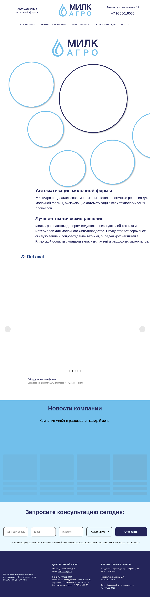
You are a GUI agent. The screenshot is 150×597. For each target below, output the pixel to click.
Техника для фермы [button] (53, 24)
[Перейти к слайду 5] (80, 371)
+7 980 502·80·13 (84, 580)
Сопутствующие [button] (105, 24)
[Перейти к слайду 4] (77, 371)
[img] (32, 256)
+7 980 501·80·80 (65, 577)
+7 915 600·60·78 (108, 580)
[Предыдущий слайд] (8, 329)
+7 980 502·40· (81, 582)
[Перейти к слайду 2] (72, 371)
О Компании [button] (28, 24)
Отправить (131, 531)
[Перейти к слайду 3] (75, 371)
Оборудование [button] (80, 24)
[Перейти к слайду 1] (69, 371)
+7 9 (114, 13)
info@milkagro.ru (65, 571)
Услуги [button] (125, 24)
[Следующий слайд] (142, 329)
